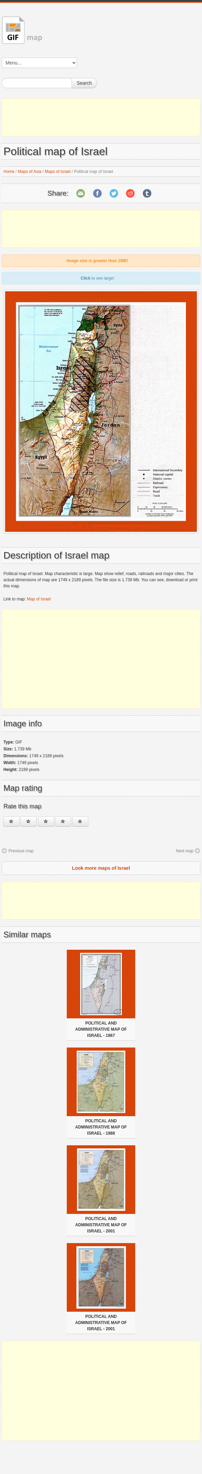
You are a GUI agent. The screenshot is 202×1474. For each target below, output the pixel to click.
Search (84, 83)
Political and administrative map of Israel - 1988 (101, 1127)
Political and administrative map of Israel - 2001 (101, 1224)
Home (8, 171)
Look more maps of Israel (101, 868)
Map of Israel (39, 599)
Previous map (21, 851)
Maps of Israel (58, 171)
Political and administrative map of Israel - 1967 (101, 1029)
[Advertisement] (101, 117)
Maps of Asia (29, 171)
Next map (184, 851)
